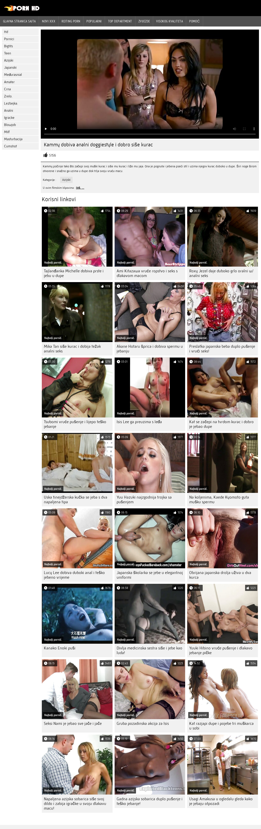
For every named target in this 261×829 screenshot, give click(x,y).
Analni (8, 111)
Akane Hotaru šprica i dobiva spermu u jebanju (150, 348)
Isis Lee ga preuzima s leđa (139, 421)
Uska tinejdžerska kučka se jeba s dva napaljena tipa (75, 499)
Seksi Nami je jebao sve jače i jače (73, 723)
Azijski (8, 60)
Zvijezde (144, 21)
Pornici (9, 39)
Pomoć (194, 21)
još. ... (80, 188)
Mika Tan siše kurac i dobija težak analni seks (72, 348)
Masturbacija (13, 139)
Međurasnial (13, 75)
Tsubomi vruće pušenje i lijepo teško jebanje (75, 424)
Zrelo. (8, 96)
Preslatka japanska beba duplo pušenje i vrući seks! (222, 348)
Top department (120, 21)
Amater (9, 82)
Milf (7, 132)
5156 (52, 155)
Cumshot (10, 146)
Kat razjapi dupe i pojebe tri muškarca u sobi (221, 726)
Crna (7, 89)
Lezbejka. (11, 103)
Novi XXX (48, 21)
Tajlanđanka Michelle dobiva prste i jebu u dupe (74, 273)
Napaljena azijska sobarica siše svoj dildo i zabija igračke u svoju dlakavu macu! (75, 804)
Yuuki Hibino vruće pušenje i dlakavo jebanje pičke (220, 650)
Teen (7, 53)
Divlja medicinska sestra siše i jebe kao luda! (149, 650)
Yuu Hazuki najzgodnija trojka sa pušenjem (144, 499)
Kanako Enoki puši (59, 648)
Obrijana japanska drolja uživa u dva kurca (220, 575)
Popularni (94, 21)
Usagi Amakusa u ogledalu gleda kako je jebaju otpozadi (221, 801)
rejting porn (71, 21)
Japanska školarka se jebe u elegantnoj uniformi (150, 575)
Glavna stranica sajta (19, 21)
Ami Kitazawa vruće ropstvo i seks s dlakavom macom (147, 273)
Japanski (10, 68)
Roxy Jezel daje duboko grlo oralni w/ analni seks (221, 273)
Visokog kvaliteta (169, 21)
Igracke (9, 118)
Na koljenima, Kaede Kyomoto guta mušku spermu (219, 499)
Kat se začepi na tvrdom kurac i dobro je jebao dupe (221, 424)
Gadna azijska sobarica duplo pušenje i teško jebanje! (149, 801)
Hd (6, 32)
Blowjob (10, 125)
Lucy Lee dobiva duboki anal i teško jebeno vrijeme (74, 575)
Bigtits (8, 46)
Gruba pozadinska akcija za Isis (143, 723)
